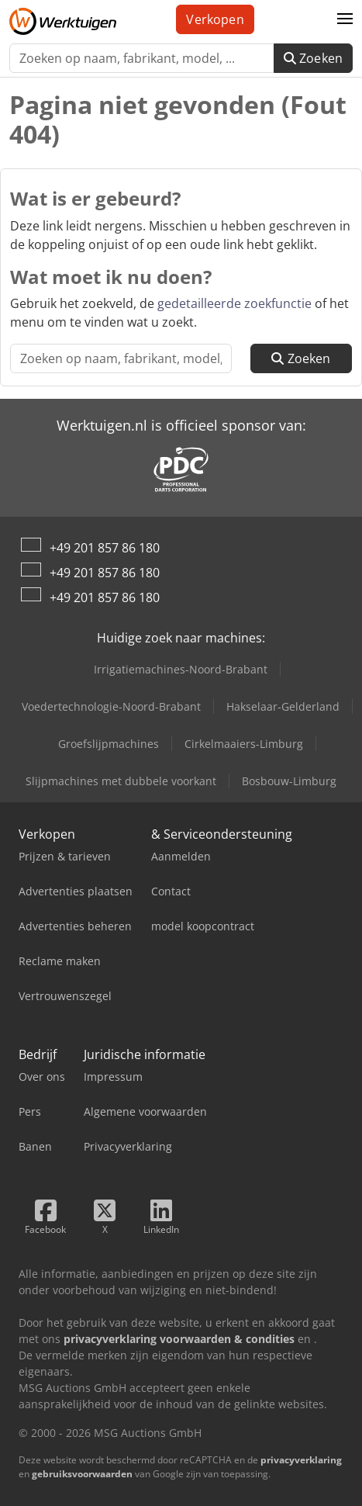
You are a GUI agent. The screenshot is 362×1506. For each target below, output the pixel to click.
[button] (345, 19)
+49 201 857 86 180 (105, 547)
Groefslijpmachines (108, 743)
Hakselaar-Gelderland (283, 706)
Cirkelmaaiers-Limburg (243, 743)
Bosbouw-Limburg (289, 781)
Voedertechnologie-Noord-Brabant (111, 706)
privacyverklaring (301, 1459)
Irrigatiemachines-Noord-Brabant (180, 669)
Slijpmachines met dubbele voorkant (121, 781)
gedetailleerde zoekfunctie (234, 303)
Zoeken (313, 58)
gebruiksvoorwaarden (82, 1473)
